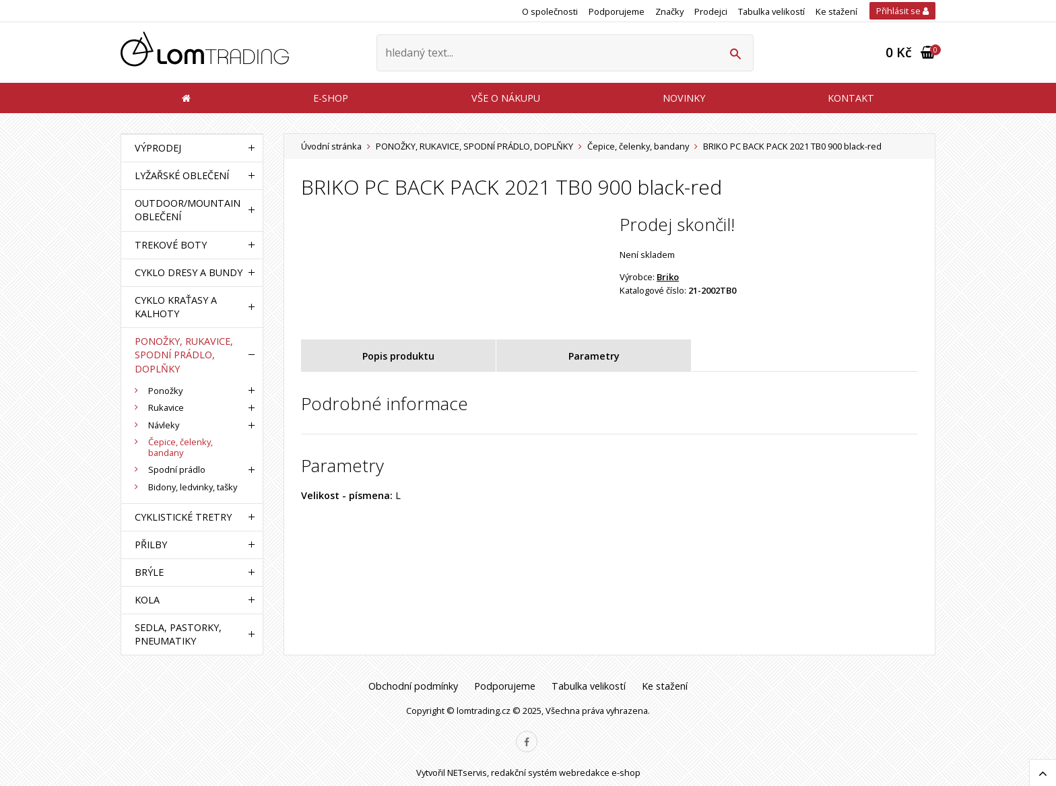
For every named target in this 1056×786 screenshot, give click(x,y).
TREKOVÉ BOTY (171, 244)
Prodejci (710, 11)
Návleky (163, 425)
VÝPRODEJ (158, 147)
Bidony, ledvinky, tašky (192, 487)
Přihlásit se (902, 11)
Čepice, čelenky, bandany (638, 146)
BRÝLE (149, 572)
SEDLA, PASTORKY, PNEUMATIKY (178, 634)
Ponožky (165, 391)
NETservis (467, 772)
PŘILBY (151, 544)
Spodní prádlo (176, 469)
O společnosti (550, 11)
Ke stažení (836, 11)
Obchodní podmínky (413, 686)
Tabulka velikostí (771, 11)
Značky (669, 11)
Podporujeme (617, 11)
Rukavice (166, 407)
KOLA (147, 599)
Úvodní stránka (331, 146)
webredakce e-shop (599, 772)
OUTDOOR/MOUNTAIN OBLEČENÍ (187, 210)
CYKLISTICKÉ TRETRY (183, 517)
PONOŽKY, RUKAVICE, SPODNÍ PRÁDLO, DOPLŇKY (474, 146)
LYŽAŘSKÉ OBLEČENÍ (182, 175)
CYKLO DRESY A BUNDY (188, 272)
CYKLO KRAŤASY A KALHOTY (176, 307)
